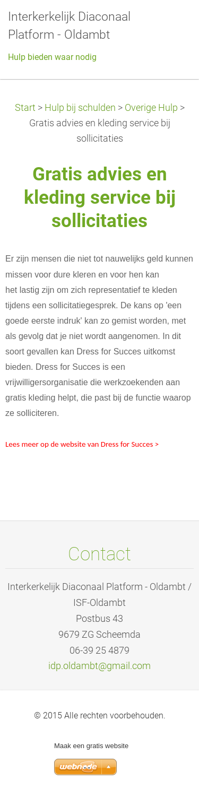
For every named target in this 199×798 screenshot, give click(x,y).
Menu (170, 24)
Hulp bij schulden (80, 107)
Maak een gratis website (91, 746)
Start (25, 107)
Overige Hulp (151, 107)
